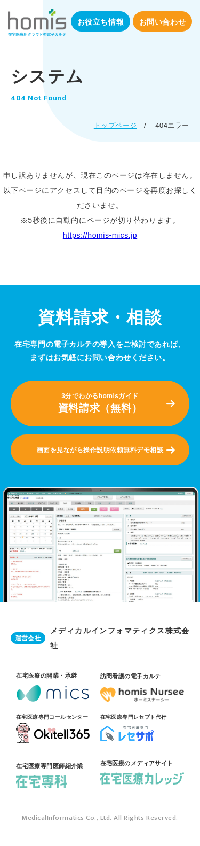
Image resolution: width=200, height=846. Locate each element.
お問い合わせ (162, 22)
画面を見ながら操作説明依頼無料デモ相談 (100, 450)
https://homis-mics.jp (100, 235)
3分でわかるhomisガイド (100, 404)
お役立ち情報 (100, 22)
